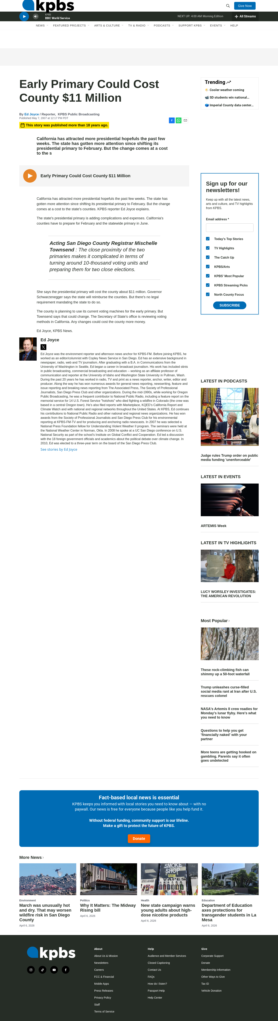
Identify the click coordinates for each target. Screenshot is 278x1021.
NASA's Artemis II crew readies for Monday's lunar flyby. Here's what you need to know (229, 713)
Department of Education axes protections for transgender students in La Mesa (229, 912)
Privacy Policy (102, 997)
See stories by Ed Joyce (59, 449)
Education (208, 900)
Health (145, 900)
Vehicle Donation (211, 990)
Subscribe (230, 305)
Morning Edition (213, 28)
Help (234, 40)
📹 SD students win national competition (226, 99)
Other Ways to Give (213, 976)
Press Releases (103, 990)
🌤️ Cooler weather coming (224, 90)
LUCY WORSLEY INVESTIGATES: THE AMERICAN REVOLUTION (228, 594)
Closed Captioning (159, 962)
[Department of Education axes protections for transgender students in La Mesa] (230, 879)
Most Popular (216, 620)
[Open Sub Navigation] (47, 40)
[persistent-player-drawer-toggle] (245, 28)
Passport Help (156, 990)
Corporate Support (212, 955)
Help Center (155, 997)
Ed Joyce (31, 114)
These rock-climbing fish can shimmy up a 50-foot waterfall (225, 672)
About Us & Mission (106, 955)
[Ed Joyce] (28, 349)
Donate (139, 838)
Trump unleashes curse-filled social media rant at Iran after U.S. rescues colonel (229, 691)
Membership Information (216, 969)
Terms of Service (104, 1011)
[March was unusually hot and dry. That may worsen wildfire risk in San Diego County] (47, 879)
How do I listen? (157, 983)
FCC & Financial (104, 976)
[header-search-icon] (229, 10)
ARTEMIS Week (213, 526)
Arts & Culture (107, 40)
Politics (85, 900)
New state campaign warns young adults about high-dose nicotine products (168, 910)
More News (32, 857)
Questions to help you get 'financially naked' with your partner (224, 735)
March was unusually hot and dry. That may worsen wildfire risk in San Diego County (45, 912)
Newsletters (101, 962)
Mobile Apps (101, 983)
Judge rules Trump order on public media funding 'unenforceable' (229, 458)
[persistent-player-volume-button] (35, 28)
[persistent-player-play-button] (24, 28)
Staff (97, 1004)
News (40, 40)
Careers (99, 969)
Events (216, 40)
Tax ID (205, 983)
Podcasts (162, 40)
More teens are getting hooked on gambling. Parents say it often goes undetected (228, 756)
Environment (27, 900)
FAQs (151, 976)
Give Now (247, 10)
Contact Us (154, 969)
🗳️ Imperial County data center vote (228, 107)
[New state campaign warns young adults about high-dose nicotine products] (169, 879)
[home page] (45, 10)
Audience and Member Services (167, 955)
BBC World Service (57, 30)
